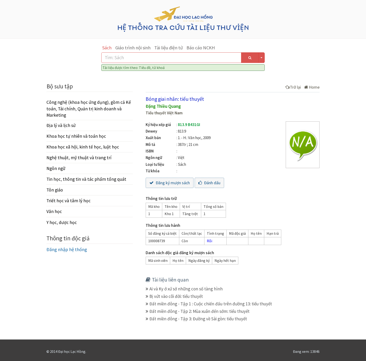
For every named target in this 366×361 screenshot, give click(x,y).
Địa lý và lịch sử (61, 125)
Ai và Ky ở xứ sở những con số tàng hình (186, 289)
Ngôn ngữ (55, 168)
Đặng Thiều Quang (163, 106)
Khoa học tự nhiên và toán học (76, 136)
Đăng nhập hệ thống (66, 249)
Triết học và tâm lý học (68, 200)
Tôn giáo (54, 190)
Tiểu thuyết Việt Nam (164, 113)
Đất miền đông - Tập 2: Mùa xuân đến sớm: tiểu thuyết (199, 311)
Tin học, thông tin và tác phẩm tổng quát (86, 179)
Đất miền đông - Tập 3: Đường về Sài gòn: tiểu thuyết (198, 318)
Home (312, 87)
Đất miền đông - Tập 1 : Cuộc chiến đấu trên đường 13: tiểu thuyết (210, 304)
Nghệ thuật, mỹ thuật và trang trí (78, 157)
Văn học (54, 211)
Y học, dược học (61, 222)
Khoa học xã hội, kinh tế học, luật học (82, 147)
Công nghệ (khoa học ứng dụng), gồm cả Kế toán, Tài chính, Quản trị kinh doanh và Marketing (88, 108)
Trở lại (293, 87)
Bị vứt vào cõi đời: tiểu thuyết (176, 296)
